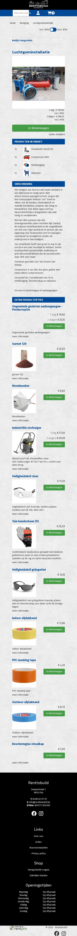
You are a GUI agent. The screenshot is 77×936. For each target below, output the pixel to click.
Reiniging (24, 23)
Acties (38, 842)
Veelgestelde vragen (38, 869)
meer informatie (20, 336)
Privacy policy (38, 853)
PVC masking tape (24, 660)
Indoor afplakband (24, 618)
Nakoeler (36, 173)
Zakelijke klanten (38, 875)
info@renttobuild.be (38, 802)
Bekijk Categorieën (38, 40)
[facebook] (34, 816)
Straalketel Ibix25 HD (42, 149)
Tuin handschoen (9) (25, 521)
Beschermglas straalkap (28, 744)
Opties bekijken (57, 134)
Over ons (38, 836)
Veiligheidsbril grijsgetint (29, 569)
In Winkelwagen (38, 128)
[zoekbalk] (21, 13)
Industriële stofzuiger (26, 428)
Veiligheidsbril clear (25, 476)
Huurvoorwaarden (38, 847)
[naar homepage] (38, 5)
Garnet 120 (19, 344)
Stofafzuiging (38, 165)
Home (13, 23)
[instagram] (42, 816)
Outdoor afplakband (25, 702)
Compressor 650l (40, 157)
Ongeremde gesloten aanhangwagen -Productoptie (37, 308)
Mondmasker (20, 386)
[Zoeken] (30, 13)
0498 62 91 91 (38, 799)
